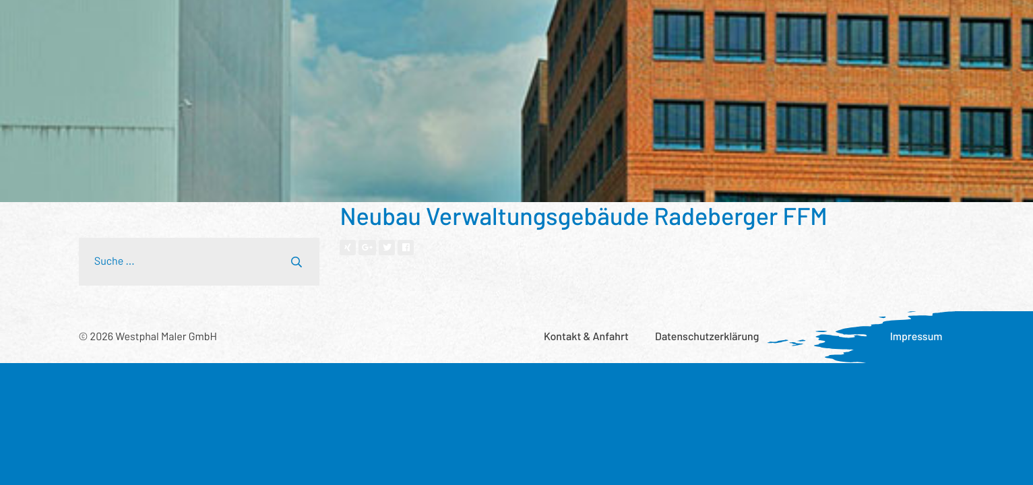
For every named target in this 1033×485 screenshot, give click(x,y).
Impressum (916, 336)
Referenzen (330, 24)
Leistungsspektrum (234, 24)
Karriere (795, 24)
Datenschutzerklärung (707, 336)
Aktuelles (731, 24)
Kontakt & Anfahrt (586, 336)
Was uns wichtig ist (642, 24)
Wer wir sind (407, 24)
